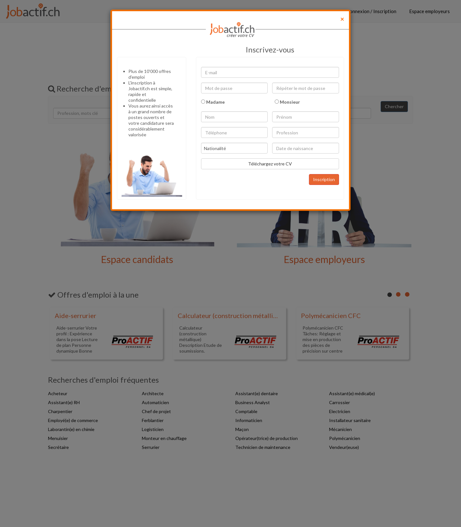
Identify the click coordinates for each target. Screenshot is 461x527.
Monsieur (287, 102)
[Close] (342, 18)
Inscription (324, 179)
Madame (213, 102)
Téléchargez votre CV (270, 163)
